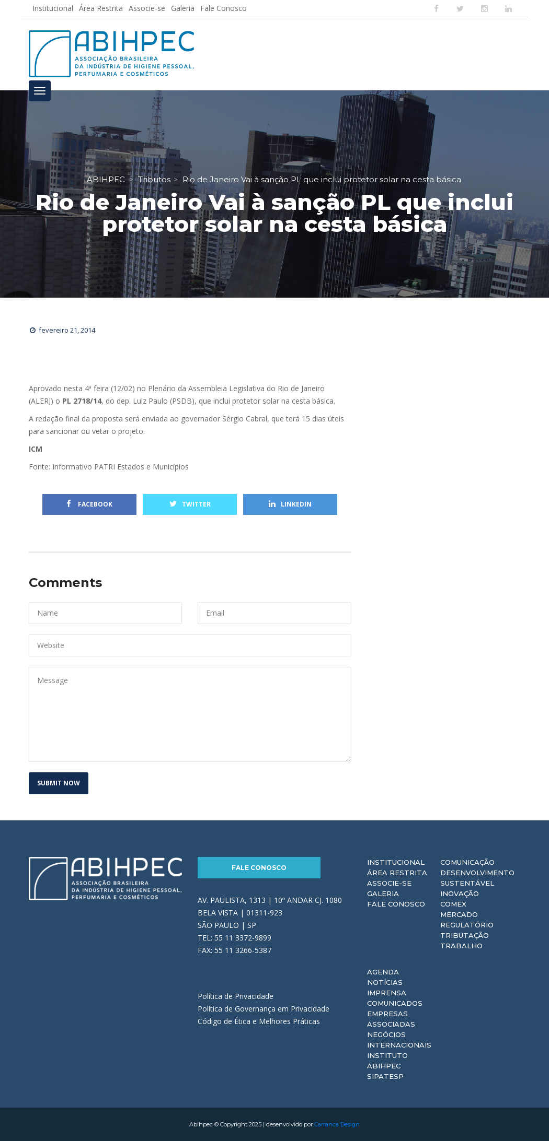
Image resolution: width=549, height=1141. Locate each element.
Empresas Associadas (391, 1018)
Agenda (383, 972)
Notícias (385, 982)
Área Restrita (101, 8)
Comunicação (467, 862)
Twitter (190, 504)
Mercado (459, 914)
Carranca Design (337, 1124)
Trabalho (461, 946)
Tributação (464, 935)
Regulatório (467, 925)
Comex (453, 904)
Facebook (89, 504)
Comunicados (394, 1003)
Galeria (183, 8)
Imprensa (386, 993)
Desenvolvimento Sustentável (477, 877)
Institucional (52, 8)
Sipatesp (385, 1076)
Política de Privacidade (235, 996)
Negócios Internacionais (399, 1039)
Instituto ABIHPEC (387, 1060)
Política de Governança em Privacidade (263, 1009)
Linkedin (290, 504)
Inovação (459, 893)
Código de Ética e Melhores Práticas (259, 1021)
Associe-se (147, 8)
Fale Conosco (223, 8)
